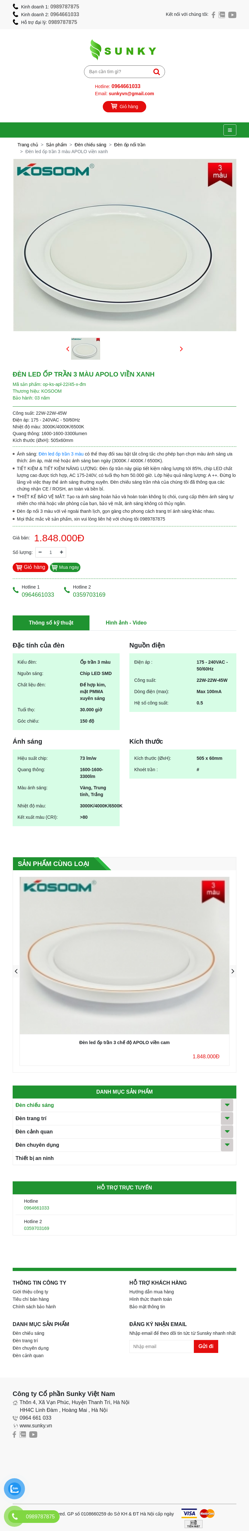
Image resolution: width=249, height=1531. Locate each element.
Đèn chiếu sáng (90, 144)
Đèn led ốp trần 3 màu (61, 453)
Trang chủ (28, 144)
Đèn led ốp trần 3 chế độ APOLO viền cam (124, 1042)
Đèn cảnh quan (34, 1131)
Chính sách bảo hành (34, 1306)
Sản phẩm (56, 144)
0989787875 (64, 6)
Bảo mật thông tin (147, 1306)
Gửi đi (206, 1346)
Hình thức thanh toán (150, 1299)
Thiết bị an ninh (35, 1158)
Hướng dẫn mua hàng (151, 1291)
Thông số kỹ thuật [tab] (51, 622)
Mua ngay (65, 567)
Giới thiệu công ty (30, 1291)
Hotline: (117, 86)
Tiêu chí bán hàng (31, 1299)
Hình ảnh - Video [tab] (126, 622)
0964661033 (64, 14)
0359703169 (36, 1228)
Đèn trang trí (31, 1118)
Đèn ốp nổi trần (129, 144)
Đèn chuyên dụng (37, 1145)
